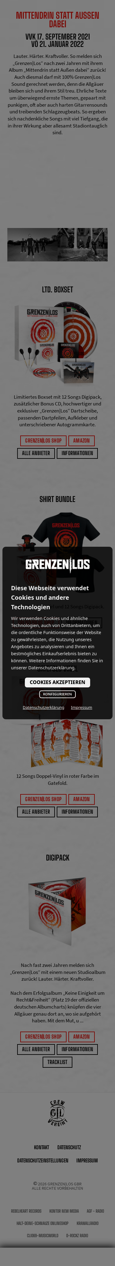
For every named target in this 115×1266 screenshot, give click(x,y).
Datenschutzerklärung (43, 707)
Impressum (81, 707)
